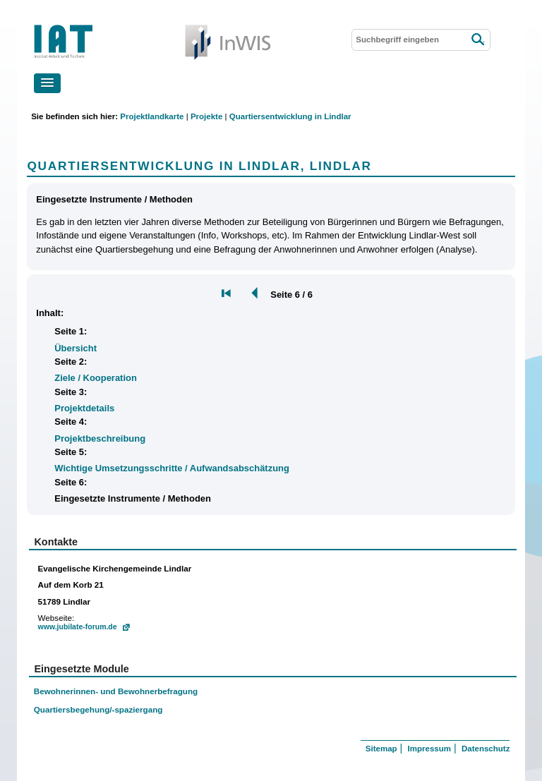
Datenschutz (486, 748)
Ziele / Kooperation (95, 378)
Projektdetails (84, 408)
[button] (47, 83)
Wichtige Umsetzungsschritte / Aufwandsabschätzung (171, 468)
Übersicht (75, 348)
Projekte (206, 116)
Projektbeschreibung (99, 438)
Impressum (429, 748)
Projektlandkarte (151, 116)
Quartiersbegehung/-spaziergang (98, 709)
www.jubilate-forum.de (77, 627)
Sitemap (381, 748)
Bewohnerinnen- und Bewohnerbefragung (116, 691)
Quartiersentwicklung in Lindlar (290, 116)
